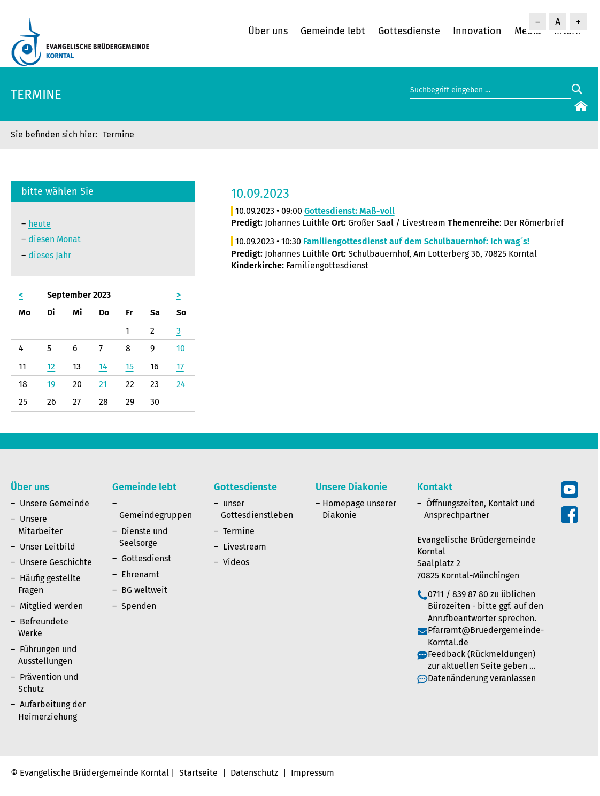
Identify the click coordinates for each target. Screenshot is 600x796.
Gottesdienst (146, 558)
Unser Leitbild (47, 547)
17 (180, 366)
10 (180, 348)
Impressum (312, 773)
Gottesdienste (409, 31)
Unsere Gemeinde (54, 503)
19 (51, 384)
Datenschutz (254, 773)
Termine (239, 531)
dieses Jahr (49, 255)
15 (130, 366)
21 (103, 384)
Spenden (138, 606)
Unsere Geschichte (56, 562)
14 (103, 366)
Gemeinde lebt (333, 31)
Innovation (477, 31)
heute (39, 224)
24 (181, 384)
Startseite (198, 773)
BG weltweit (144, 590)
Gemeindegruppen (155, 515)
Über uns (268, 31)
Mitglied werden (51, 606)
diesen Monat (54, 239)
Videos (236, 562)
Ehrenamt (140, 574)
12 (51, 366)
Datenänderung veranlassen (482, 678)
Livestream (244, 547)
